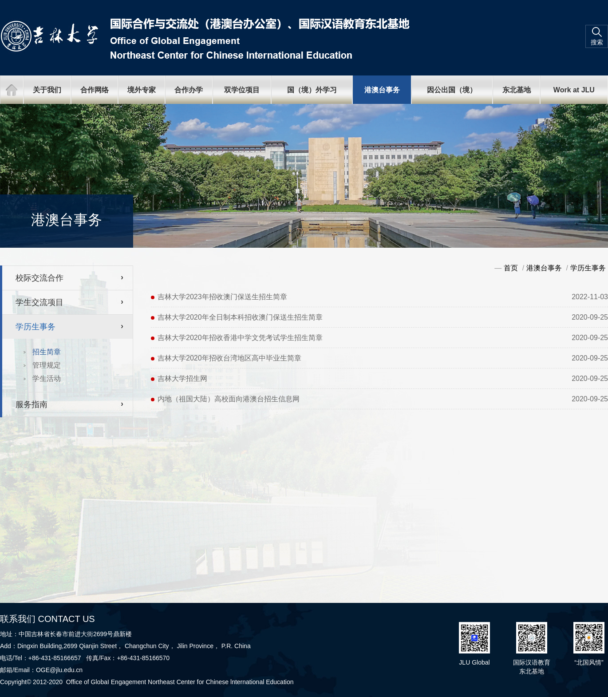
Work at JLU (574, 90)
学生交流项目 (39, 302)
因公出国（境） (452, 90)
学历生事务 (35, 326)
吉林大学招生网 (182, 378)
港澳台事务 (382, 90)
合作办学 (188, 90)
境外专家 (141, 90)
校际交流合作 (39, 277)
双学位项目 (242, 90)
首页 (511, 268)
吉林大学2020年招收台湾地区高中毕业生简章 (229, 358)
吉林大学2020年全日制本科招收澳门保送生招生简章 (240, 317)
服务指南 (31, 404)
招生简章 (46, 352)
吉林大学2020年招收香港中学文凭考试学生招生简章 (240, 337)
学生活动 (46, 378)
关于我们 (47, 90)
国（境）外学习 (312, 90)
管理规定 (46, 365)
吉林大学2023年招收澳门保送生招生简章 (222, 297)
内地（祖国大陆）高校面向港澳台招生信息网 (229, 399)
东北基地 (516, 90)
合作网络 (94, 90)
